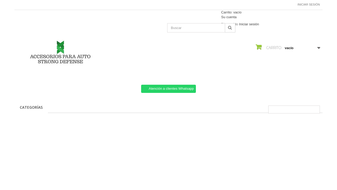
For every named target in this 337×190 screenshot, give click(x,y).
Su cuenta (229, 17)
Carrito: (231, 12)
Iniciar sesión (309, 4)
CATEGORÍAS (31, 107)
